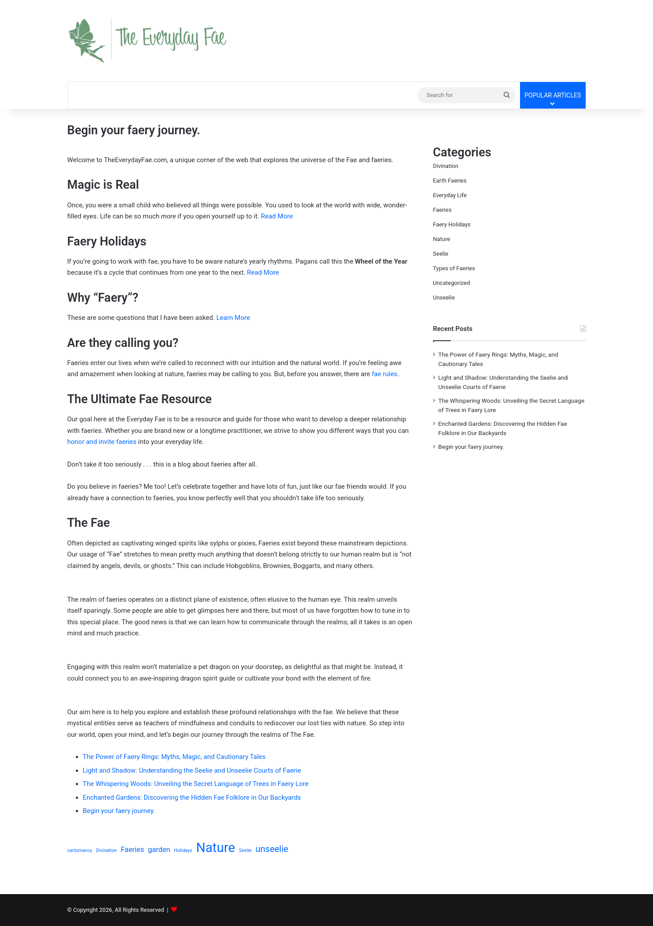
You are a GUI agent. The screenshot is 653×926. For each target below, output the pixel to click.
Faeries (442, 209)
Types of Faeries (454, 268)
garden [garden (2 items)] (159, 849)
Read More (277, 216)
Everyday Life (450, 195)
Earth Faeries (450, 180)
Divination (445, 166)
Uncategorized (451, 283)
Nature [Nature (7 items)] (215, 847)
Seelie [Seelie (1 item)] (245, 850)
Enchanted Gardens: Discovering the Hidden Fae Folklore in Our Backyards (192, 797)
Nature (441, 239)
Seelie (441, 253)
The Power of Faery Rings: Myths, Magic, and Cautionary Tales (174, 757)
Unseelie (444, 297)
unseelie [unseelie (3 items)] (271, 849)
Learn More (233, 318)
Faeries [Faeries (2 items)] (132, 849)
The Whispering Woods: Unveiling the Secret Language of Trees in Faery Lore (196, 784)
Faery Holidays (452, 224)
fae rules (385, 374)
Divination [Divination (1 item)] (106, 850)
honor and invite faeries (102, 442)
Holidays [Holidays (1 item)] (183, 850)
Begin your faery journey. (119, 811)
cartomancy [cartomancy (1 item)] (79, 850)
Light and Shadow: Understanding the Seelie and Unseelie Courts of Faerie (192, 770)
